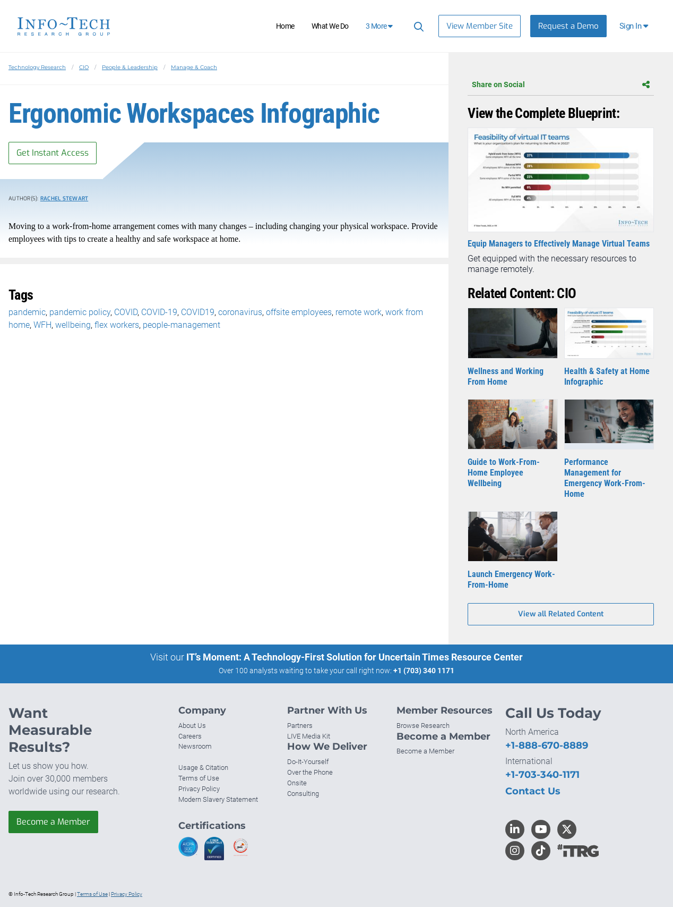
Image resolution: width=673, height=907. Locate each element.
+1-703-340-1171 (542, 775)
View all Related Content (560, 614)
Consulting (303, 794)
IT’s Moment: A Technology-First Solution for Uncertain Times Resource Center (354, 657)
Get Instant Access (52, 152)
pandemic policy (79, 312)
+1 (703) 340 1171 (423, 670)
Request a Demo (568, 26)
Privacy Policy (199, 789)
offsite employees (299, 312)
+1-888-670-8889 (546, 745)
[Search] (417, 26)
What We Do (330, 26)
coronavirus (240, 312)
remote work (358, 312)
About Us (192, 726)
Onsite (297, 783)
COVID (125, 312)
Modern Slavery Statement (218, 799)
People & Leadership (130, 67)
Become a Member (53, 821)
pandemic (27, 312)
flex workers (116, 325)
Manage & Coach (194, 67)
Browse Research (423, 726)
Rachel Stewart (64, 198)
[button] (634, 26)
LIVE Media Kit (308, 736)
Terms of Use (198, 778)
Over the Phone (310, 772)
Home (285, 26)
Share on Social (561, 84)
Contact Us (532, 791)
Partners (300, 726)
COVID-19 (159, 312)
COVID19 (197, 312)
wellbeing (73, 325)
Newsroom (195, 746)
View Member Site (479, 26)
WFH (42, 325)
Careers (190, 736)
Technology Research (37, 67)
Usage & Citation (203, 768)
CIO (84, 67)
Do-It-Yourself (308, 762)
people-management (181, 325)
